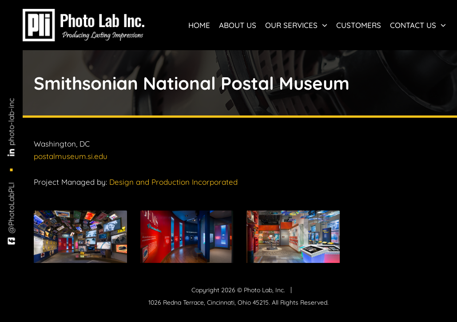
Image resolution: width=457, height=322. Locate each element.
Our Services (296, 25)
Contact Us (418, 25)
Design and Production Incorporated (173, 182)
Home (199, 25)
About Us (237, 25)
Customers (358, 25)
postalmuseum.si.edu (70, 156)
